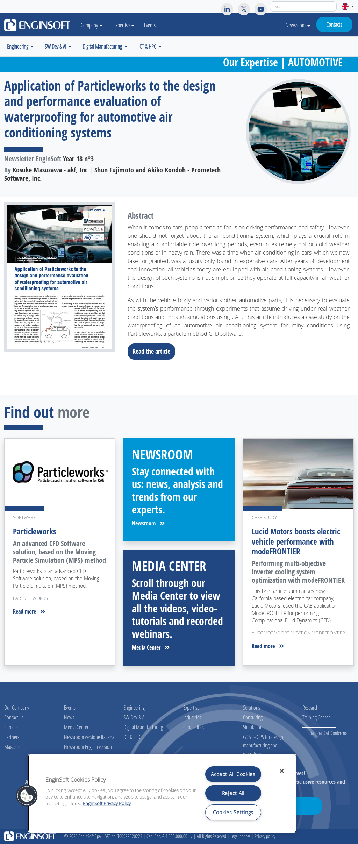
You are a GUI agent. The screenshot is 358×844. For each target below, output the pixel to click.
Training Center (316, 717)
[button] (348, 6)
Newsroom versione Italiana (89, 736)
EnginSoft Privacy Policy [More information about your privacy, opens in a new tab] (107, 804)
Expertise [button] (126, 25)
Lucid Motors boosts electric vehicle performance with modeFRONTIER (296, 541)
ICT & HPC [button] (147, 46)
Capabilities (193, 727)
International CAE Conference (325, 733)
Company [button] (93, 25)
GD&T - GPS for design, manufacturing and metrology (263, 745)
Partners (11, 736)
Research (310, 707)
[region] (162, 793)
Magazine (12, 746)
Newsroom (298, 25)
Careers (10, 727)
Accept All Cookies (233, 774)
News (69, 717)
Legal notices (240, 836)
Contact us (13, 717)
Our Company (16, 707)
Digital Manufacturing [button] (103, 46)
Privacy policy (265, 836)
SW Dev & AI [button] (56, 46)
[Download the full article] (59, 277)
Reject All (233, 793)
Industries (192, 717)
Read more (29, 611)
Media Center (151, 647)
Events (152, 25)
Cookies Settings (233, 812)
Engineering (134, 707)
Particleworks (34, 531)
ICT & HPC (132, 736)
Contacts (334, 24)
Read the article (153, 351)
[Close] (281, 771)
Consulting (253, 717)
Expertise (191, 707)
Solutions (251, 707)
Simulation (253, 727)
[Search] (303, 6)
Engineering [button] (18, 46)
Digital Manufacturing (143, 727)
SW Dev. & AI (134, 717)
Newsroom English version (88, 746)
